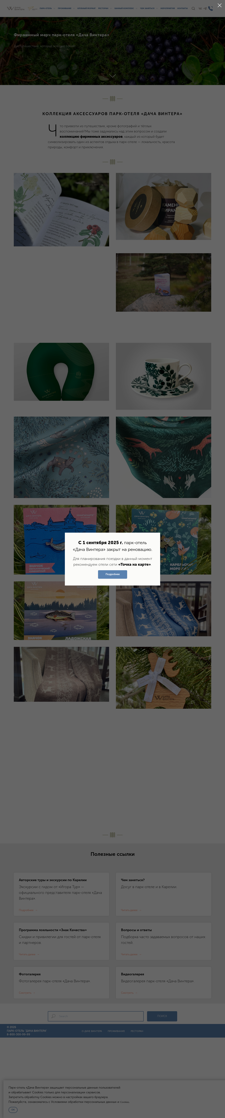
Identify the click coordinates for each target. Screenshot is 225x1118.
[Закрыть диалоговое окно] (219, 5)
